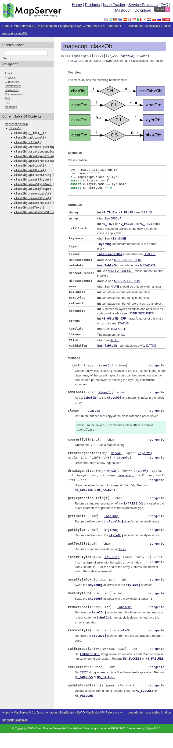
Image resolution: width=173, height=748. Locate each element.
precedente (135, 26)
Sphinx (149, 721)
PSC (8, 102)
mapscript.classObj (15, 33)
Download (143, 10)
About (8, 73)
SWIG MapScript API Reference (98, 26)
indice (167, 26)
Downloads (11, 90)
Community (12, 81)
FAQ (164, 5)
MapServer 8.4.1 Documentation (35, 26)
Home (77, 5)
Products (92, 5)
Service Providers (143, 5)
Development (13, 86)
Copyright (21, 721)
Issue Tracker (114, 5)
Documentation (14, 94)
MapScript (67, 26)
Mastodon (123, 10)
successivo (152, 26)
